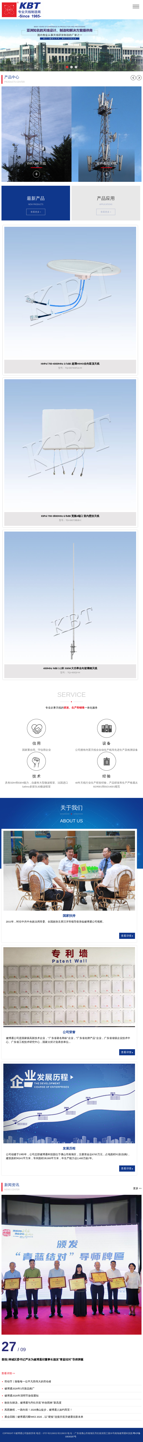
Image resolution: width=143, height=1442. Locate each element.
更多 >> (137, 1188)
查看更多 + (36, 212)
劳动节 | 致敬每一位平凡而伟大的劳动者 (26, 1381)
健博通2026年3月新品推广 (18, 1388)
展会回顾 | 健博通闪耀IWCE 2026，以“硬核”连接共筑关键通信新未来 (42, 1416)
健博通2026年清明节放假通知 (20, 1395)
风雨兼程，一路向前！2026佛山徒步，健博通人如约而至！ (36, 1409)
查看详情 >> (8, 1373)
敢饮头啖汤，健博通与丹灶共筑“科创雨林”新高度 (31, 1402)
